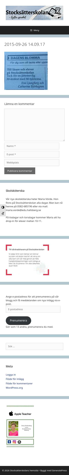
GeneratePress (59, 470)
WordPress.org (14, 387)
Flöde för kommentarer (19, 383)
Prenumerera (18, 320)
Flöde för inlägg (15, 379)
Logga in (11, 374)
